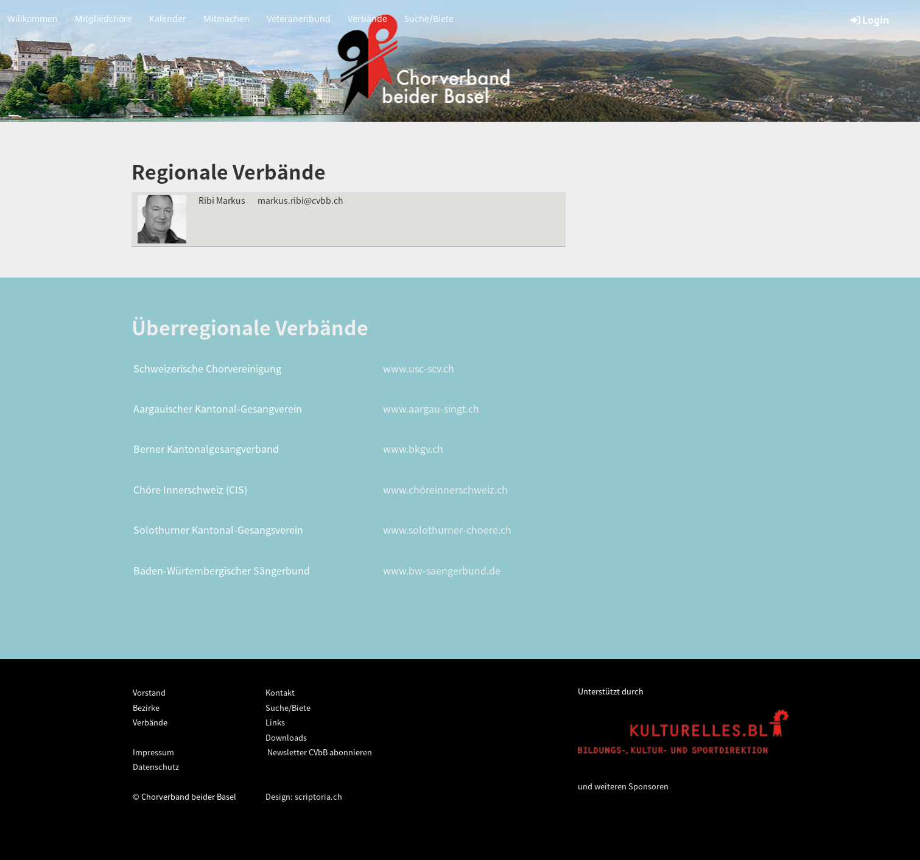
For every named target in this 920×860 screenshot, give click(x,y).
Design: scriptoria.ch (303, 796)
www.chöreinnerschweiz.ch (445, 489)
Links (275, 722)
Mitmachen (226, 18)
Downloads (286, 737)
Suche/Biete (429, 18)
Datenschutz (156, 766)
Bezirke (146, 707)
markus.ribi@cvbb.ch (300, 200)
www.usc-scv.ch (418, 368)
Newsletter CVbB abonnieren (318, 752)
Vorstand (149, 692)
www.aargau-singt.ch (431, 408)
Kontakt (280, 692)
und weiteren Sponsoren (623, 786)
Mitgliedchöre (103, 18)
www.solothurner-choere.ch (447, 529)
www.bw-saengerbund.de (441, 570)
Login (869, 20)
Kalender (167, 18)
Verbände (367, 18)
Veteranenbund (299, 18)
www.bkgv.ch (413, 448)
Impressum (153, 752)
